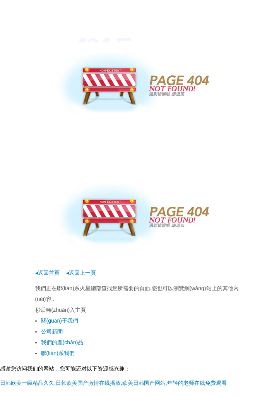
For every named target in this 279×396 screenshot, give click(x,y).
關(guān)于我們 (59, 321)
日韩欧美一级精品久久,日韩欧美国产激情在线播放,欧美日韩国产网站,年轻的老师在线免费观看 (113, 383)
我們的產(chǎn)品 (62, 342)
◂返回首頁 (47, 273)
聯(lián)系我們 (58, 353)
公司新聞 (52, 331)
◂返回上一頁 (81, 273)
